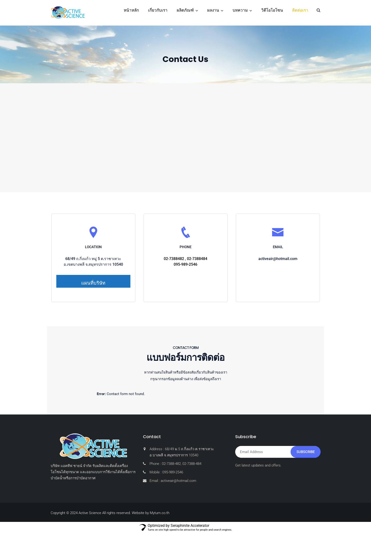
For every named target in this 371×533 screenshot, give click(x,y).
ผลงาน (213, 10)
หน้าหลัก (131, 10)
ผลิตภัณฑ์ (185, 10)
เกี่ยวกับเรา (158, 10)
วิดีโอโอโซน (272, 10)
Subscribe (305, 452)
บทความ (240, 10)
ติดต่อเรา (300, 10)
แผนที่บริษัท (93, 283)
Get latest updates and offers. (258, 465)
